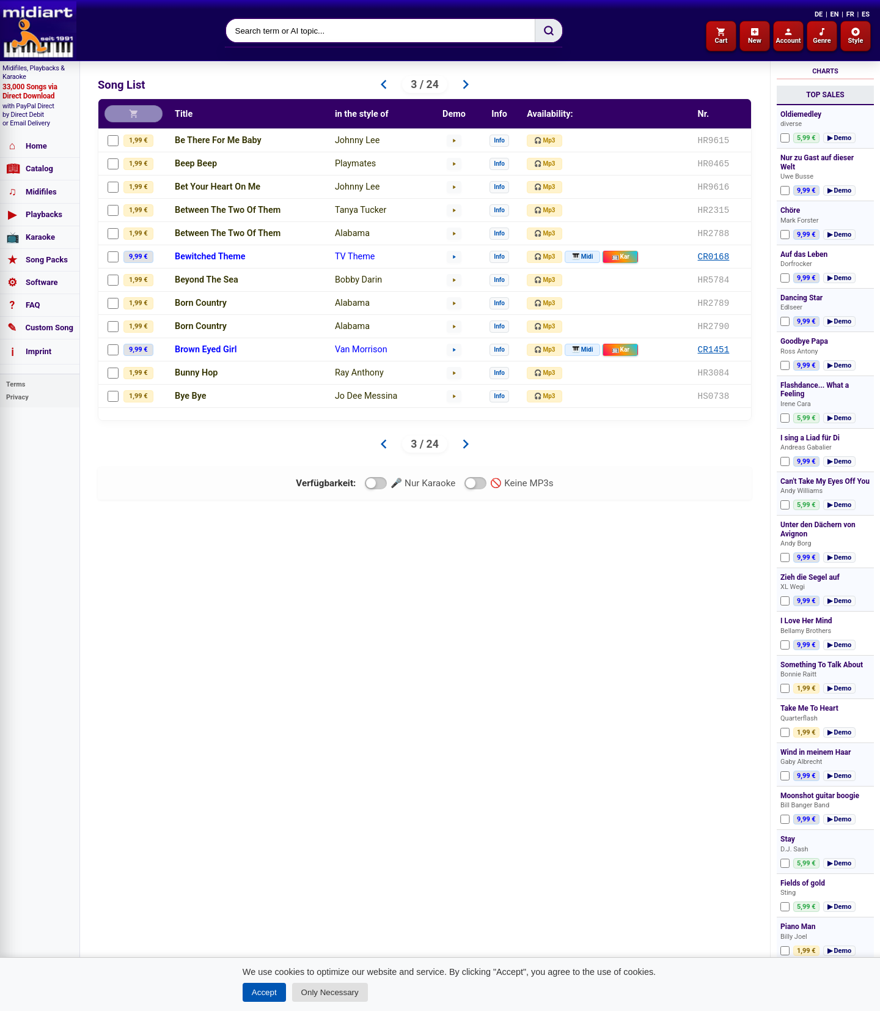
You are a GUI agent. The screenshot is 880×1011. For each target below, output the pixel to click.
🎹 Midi (582, 256)
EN (834, 14)
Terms (15, 384)
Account (788, 36)
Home (26, 145)
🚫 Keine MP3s (508, 483)
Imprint (28, 351)
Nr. (704, 114)
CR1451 (714, 349)
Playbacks (34, 215)
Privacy (17, 397)
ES (866, 14)
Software (32, 282)
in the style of (362, 114)
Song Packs (37, 260)
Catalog (29, 169)
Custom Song (39, 328)
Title (184, 114)
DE (819, 14)
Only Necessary (330, 992)
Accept (264, 992)
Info (499, 140)
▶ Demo (839, 138)
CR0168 (714, 256)
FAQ (23, 305)
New (754, 36)
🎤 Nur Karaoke (410, 483)
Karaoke (30, 237)
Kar (620, 256)
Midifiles (31, 191)
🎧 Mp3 (545, 140)
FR (850, 14)
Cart (720, 36)
